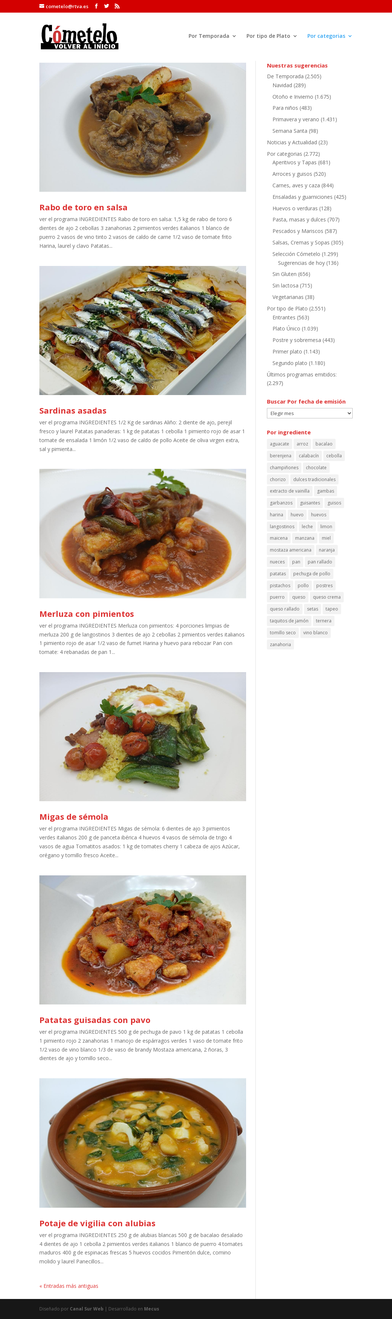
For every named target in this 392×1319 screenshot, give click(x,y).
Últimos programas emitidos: (302, 374)
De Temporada (285, 76)
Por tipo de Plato (268, 36)
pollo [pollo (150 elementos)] (303, 585)
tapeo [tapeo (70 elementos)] (332, 609)
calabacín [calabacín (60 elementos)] (309, 456)
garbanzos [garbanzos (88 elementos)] (281, 503)
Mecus (151, 1309)
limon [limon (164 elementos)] (326, 526)
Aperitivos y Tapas (294, 162)
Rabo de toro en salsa (83, 207)
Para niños (285, 107)
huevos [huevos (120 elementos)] (318, 515)
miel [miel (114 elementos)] (326, 538)
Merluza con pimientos (86, 613)
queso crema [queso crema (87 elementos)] (327, 597)
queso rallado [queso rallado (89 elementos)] (285, 609)
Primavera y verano (295, 119)
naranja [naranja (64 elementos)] (327, 550)
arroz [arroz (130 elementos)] (302, 444)
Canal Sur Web (87, 1309)
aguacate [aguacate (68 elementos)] (279, 444)
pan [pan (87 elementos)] (296, 562)
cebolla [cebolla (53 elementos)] (334, 456)
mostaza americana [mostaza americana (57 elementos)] (290, 550)
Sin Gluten (284, 273)
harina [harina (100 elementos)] (276, 515)
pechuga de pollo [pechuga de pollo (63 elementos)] (311, 573)
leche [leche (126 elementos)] (307, 526)
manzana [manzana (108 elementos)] (304, 538)
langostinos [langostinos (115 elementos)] (282, 526)
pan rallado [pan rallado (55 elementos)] (320, 562)
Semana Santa (289, 130)
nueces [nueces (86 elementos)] (277, 562)
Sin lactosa (285, 285)
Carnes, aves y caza (296, 185)
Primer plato (287, 351)
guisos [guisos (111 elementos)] (334, 503)
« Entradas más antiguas (68, 1285)
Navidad (282, 85)
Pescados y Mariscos (297, 230)
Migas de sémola (73, 816)
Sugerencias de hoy (301, 262)
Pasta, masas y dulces (299, 219)
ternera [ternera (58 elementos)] (323, 621)
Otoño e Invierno (292, 96)
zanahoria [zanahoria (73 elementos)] (280, 644)
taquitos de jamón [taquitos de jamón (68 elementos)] (289, 621)
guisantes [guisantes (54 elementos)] (310, 503)
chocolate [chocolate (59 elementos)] (316, 467)
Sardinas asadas (73, 410)
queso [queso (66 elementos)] (299, 597)
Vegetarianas (288, 296)
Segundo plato (289, 362)
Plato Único (286, 328)
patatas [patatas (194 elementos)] (278, 573)
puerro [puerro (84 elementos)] (277, 597)
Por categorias (326, 36)
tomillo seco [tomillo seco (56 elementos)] (283, 632)
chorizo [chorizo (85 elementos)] (278, 479)
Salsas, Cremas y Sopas (301, 242)
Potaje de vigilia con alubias (97, 1222)
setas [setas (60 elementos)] (312, 609)
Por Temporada (209, 36)
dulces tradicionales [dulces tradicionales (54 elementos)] (314, 479)
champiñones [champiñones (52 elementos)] (284, 467)
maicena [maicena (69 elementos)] (279, 538)
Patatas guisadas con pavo (94, 1019)
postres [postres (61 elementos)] (324, 585)
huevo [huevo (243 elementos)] (297, 515)
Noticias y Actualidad (292, 142)
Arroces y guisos (292, 173)
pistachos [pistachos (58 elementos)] (280, 585)
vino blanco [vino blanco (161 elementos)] (315, 632)
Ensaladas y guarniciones (302, 196)
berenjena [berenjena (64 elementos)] (280, 456)
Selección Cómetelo (296, 253)
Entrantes (283, 317)
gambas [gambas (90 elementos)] (325, 491)
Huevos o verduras (295, 208)
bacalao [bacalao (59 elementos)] (324, 444)
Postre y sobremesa (296, 339)
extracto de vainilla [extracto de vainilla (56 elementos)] (290, 491)
